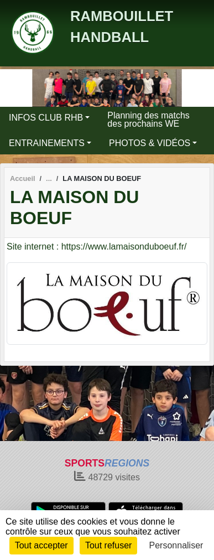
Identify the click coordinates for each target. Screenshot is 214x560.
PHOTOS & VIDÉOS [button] (149, 143)
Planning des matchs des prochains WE (148, 119)
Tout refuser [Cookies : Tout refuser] (108, 545)
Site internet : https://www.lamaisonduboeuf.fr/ (97, 246)
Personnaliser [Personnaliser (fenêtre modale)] (176, 545)
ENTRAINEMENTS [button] (47, 143)
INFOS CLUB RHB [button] (46, 117)
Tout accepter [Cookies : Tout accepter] (41, 545)
